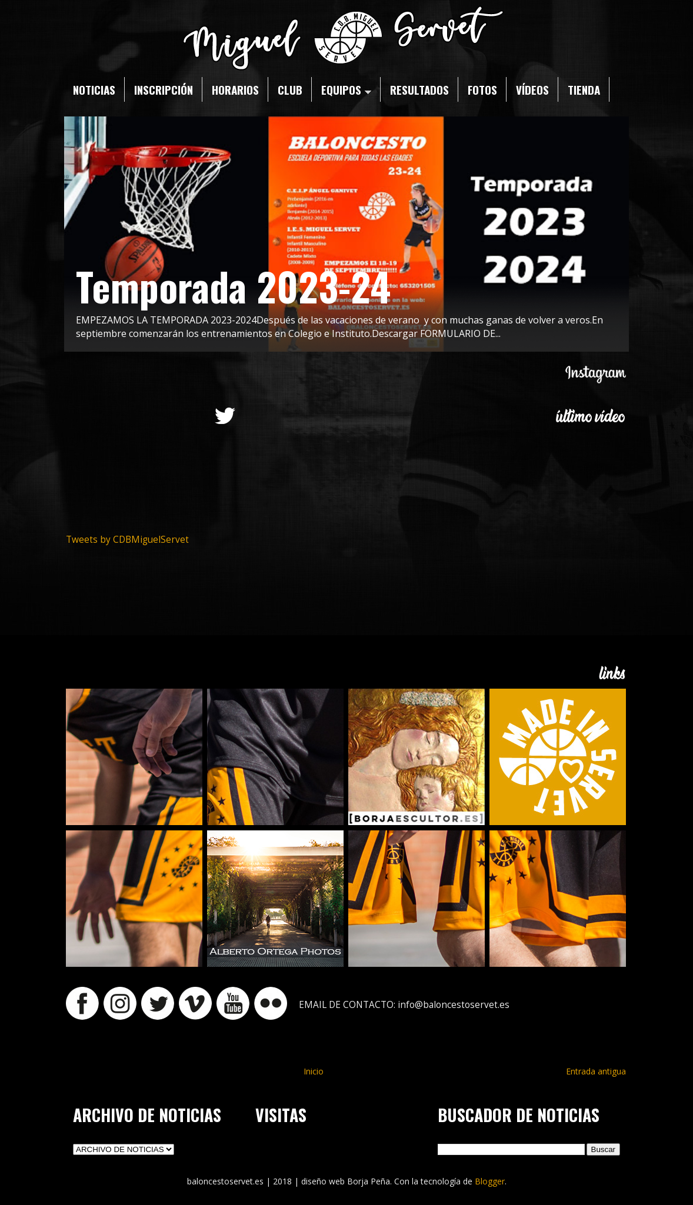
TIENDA (584, 89)
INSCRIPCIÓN (163, 89)
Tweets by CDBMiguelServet (127, 539)
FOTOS (482, 89)
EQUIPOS (346, 89)
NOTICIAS (94, 89)
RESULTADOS (419, 89)
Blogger (490, 1181)
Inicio (314, 1071)
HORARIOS (235, 89)
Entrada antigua (596, 1071)
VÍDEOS (532, 89)
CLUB (290, 89)
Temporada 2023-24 (233, 286)
